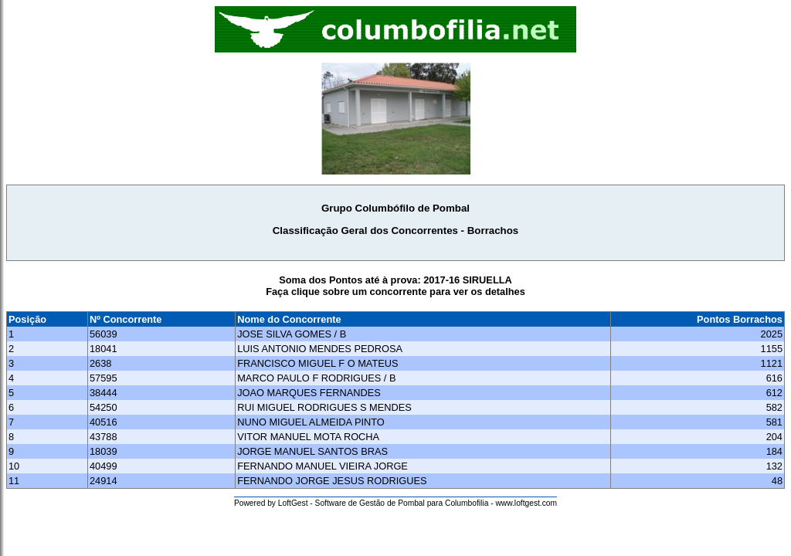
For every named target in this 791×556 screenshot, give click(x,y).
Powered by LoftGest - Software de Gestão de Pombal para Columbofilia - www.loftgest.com (395, 503)
